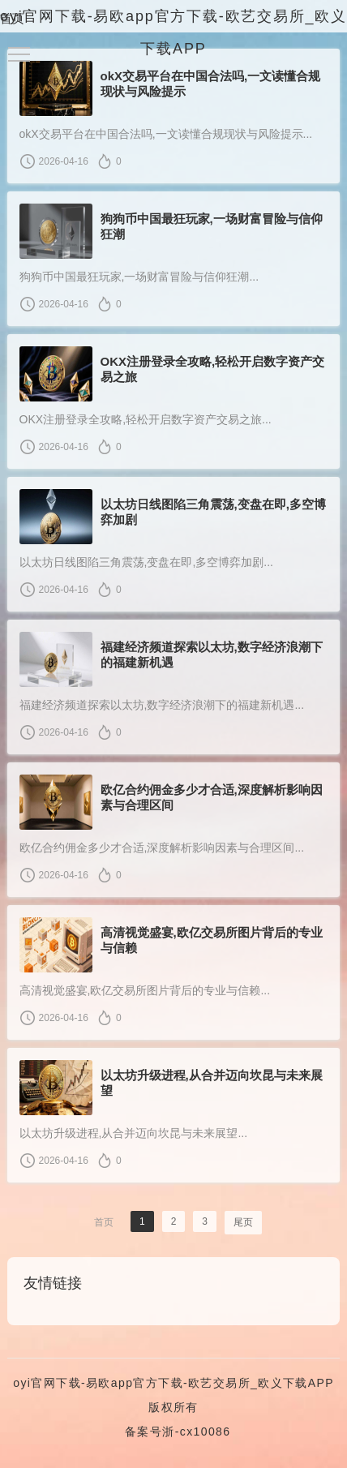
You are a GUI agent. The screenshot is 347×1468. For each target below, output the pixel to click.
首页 (12, 18)
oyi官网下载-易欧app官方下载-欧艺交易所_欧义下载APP (173, 1382)
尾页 (243, 1222)
